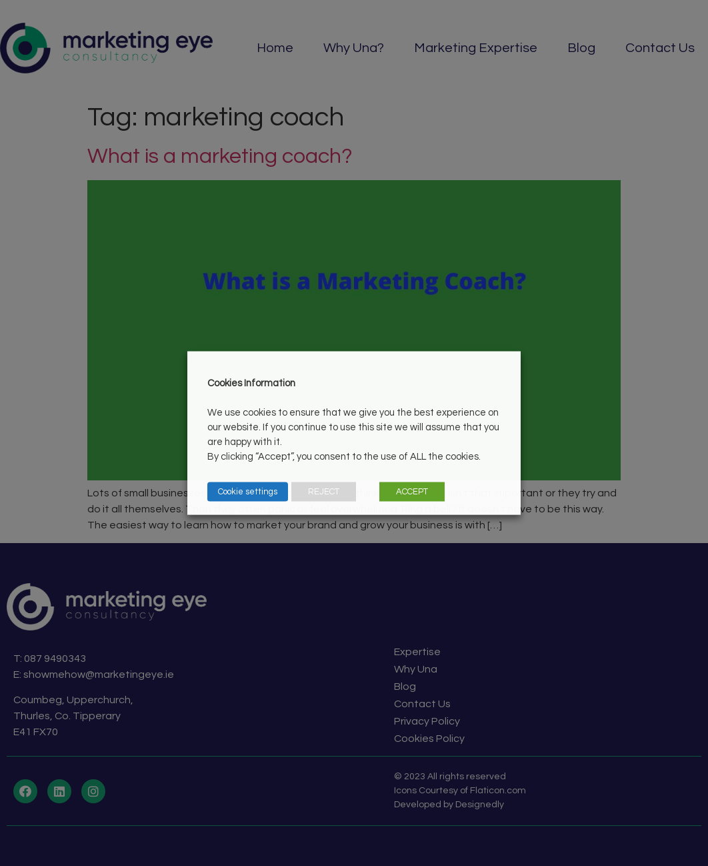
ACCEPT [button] (412, 491)
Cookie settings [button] (247, 491)
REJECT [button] (323, 491)
